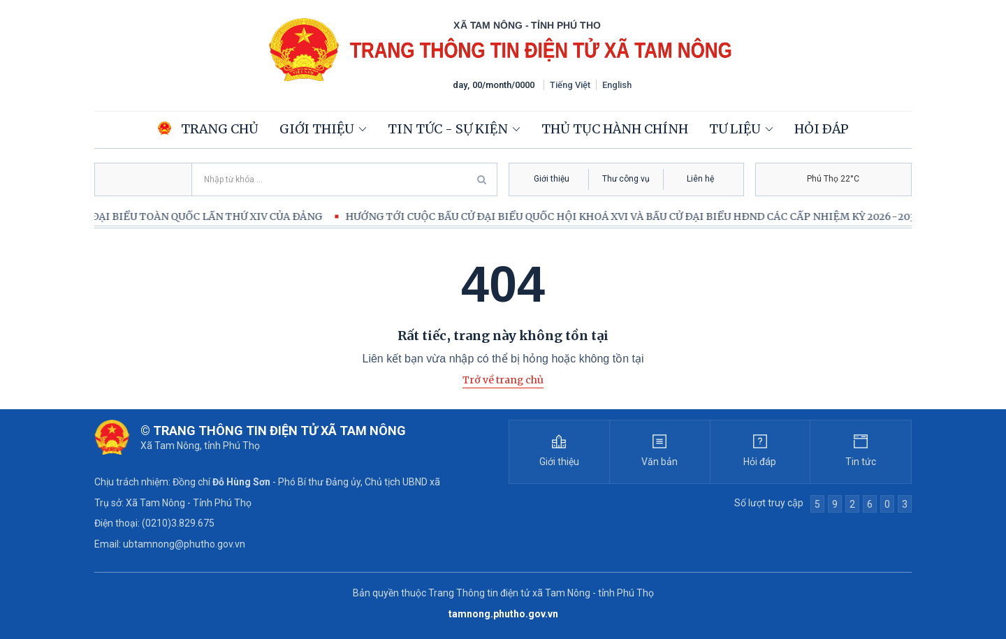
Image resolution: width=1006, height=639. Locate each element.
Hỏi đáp (821, 129)
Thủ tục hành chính (614, 129)
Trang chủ (208, 129)
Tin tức (860, 461)
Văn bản (659, 461)
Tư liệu (735, 129)
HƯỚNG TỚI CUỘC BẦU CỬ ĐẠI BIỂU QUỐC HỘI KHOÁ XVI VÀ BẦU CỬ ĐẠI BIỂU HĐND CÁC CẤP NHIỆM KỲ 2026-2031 (639, 216)
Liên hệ (700, 179)
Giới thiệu (316, 129)
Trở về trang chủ (503, 380)
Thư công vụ (626, 179)
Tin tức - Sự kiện (448, 129)
